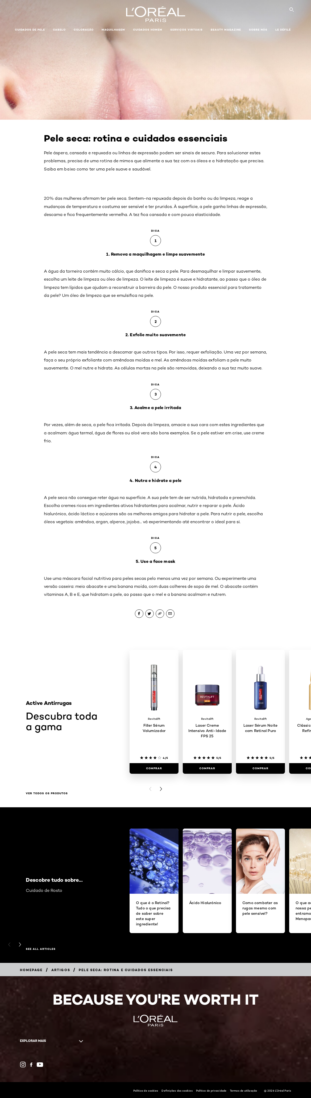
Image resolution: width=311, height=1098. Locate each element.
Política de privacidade (211, 1090)
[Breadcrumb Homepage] (31, 970)
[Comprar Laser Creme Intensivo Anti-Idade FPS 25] (207, 768)
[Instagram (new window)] (23, 1064)
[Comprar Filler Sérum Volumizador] (154, 768)
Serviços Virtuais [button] (186, 29)
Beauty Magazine (226, 29)
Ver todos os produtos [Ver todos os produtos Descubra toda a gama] (47, 793)
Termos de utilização (243, 1090)
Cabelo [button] (59, 29)
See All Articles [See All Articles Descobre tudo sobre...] (41, 949)
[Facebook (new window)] (31, 1064)
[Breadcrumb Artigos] (60, 970)
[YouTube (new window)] (40, 1064)
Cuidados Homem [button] (147, 29)
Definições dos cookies (176, 1090)
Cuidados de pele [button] (30, 29)
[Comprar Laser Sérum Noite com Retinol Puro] (260, 768)
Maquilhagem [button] (113, 29)
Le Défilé (283, 29)
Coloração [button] (84, 29)
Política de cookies (145, 1090)
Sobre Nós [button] (258, 29)
